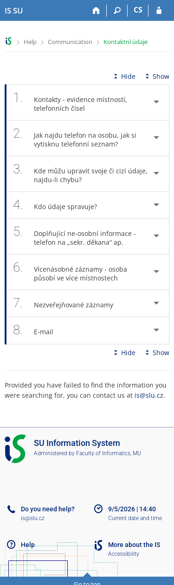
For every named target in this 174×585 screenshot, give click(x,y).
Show (156, 76)
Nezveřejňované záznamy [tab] (68, 303)
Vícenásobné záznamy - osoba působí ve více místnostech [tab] (70, 272)
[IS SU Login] (158, 11)
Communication (70, 42)
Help (30, 42)
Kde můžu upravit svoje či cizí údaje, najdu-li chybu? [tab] (80, 173)
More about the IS (134, 544)
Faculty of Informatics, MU (108, 453)
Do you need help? (48, 509)
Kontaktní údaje (125, 42)
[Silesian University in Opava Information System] (14, 11)
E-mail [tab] (38, 330)
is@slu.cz (149, 395)
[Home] (96, 11)
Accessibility (123, 554)
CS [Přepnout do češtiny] (138, 10)
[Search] (117, 11)
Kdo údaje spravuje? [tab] (60, 205)
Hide (123, 76)
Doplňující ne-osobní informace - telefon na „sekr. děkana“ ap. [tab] (74, 236)
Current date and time (135, 518)
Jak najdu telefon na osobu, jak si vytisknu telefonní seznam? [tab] (74, 138)
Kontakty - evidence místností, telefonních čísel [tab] (70, 102)
